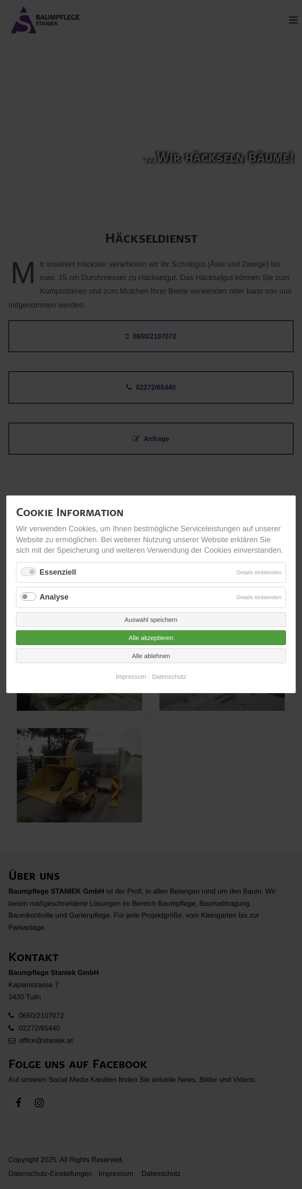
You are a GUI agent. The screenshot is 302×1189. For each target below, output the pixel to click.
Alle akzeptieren (151, 637)
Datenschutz (169, 676)
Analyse (54, 597)
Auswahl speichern (151, 619)
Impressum (131, 676)
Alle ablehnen (151, 655)
